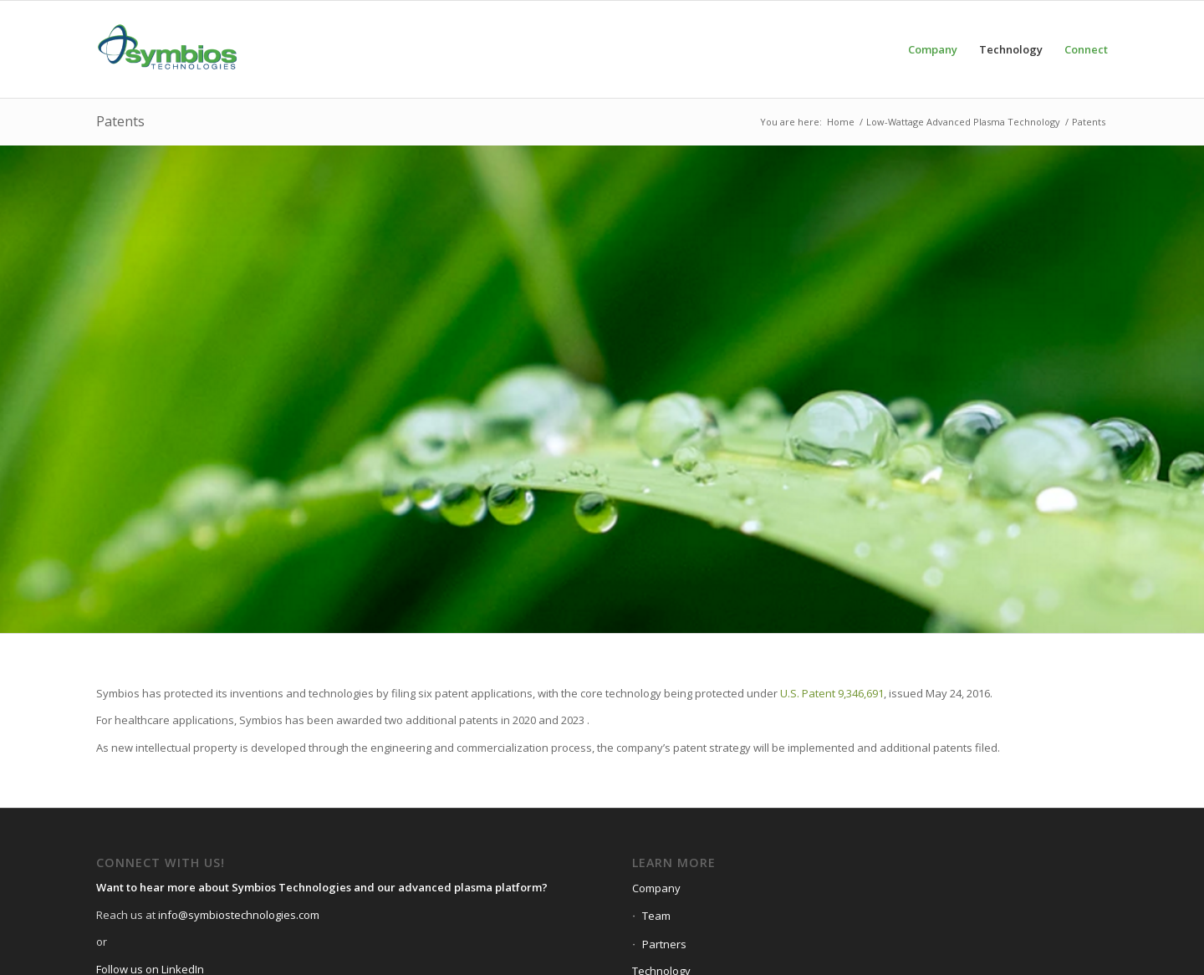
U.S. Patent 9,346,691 (832, 693)
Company (656, 888)
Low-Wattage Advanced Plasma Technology (963, 121)
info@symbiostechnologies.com (238, 914)
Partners (664, 944)
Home (841, 121)
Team (656, 915)
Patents (120, 121)
